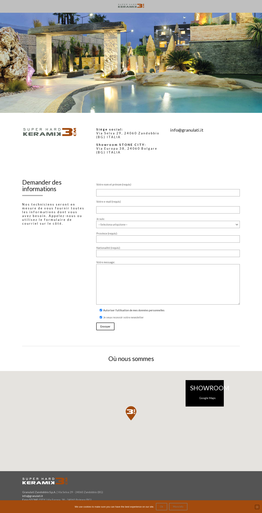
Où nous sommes (131, 358)
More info (178, 506)
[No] (257, 507)
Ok (161, 506)
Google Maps (207, 398)
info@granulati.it (32, 496)
